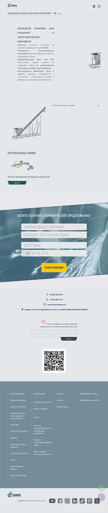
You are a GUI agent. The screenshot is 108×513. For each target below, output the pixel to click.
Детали (17, 183)
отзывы (36, 417)
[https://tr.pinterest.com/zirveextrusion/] (89, 501)
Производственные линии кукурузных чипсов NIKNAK (18, 415)
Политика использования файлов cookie (43, 442)
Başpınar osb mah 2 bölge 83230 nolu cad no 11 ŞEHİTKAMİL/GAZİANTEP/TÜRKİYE (56, 310)
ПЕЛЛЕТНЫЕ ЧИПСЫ (19, 431)
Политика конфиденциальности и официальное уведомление (43, 429)
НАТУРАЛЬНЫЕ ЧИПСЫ (16, 468)
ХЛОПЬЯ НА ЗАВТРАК (19, 453)
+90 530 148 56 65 (56, 295)
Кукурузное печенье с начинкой (18, 445)
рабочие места (62, 407)
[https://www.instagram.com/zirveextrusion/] (67, 501)
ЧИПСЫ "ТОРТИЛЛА (18, 476)
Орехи (12, 460)
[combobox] (26, 253)
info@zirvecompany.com (56, 305)
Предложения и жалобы (89, 400)
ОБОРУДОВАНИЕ (17, 394)
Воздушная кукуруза (18, 400)
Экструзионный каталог (43, 402)
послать (69, 339)
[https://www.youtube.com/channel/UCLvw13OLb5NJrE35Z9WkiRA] (52, 501)
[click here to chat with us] (101, 497)
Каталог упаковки (40, 409)
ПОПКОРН (14, 425)
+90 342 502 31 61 (56, 300)
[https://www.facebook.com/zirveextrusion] (60, 500)
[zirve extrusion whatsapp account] (101, 487)
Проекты (60, 394)
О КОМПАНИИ (39, 394)
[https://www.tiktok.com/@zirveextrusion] (82, 501)
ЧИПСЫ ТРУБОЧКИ (18, 407)
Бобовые (13, 438)
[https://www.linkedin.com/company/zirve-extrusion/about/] (74, 501)
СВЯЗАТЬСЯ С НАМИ (88, 394)
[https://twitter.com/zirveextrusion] (97, 501)
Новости (60, 400)
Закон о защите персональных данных (42, 453)
